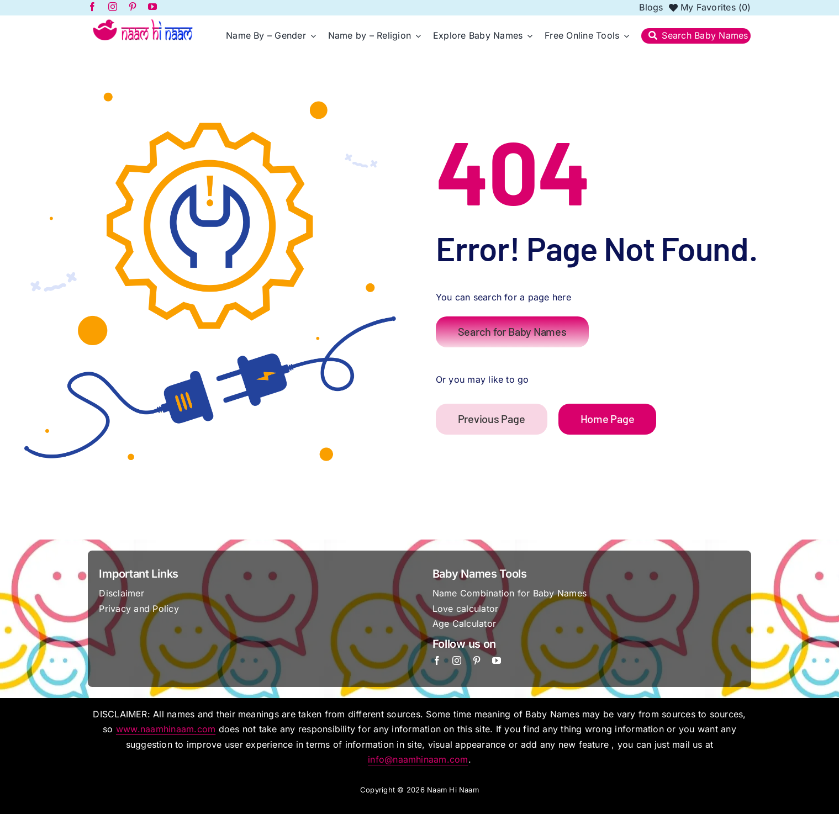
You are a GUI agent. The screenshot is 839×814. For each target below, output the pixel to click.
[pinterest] (476, 660)
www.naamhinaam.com (165, 728)
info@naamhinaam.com (418, 759)
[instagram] (456, 660)
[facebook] (436, 660)
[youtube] (496, 660)
